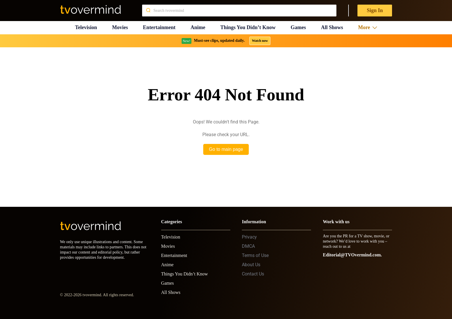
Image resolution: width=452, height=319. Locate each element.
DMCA (248, 246)
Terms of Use (255, 255)
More (367, 27)
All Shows (332, 27)
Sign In (375, 10)
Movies (120, 27)
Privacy (249, 237)
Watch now (260, 41)
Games (298, 27)
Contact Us (253, 274)
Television (86, 27)
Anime (198, 27)
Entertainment (159, 27)
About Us (251, 264)
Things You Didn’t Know (248, 27)
